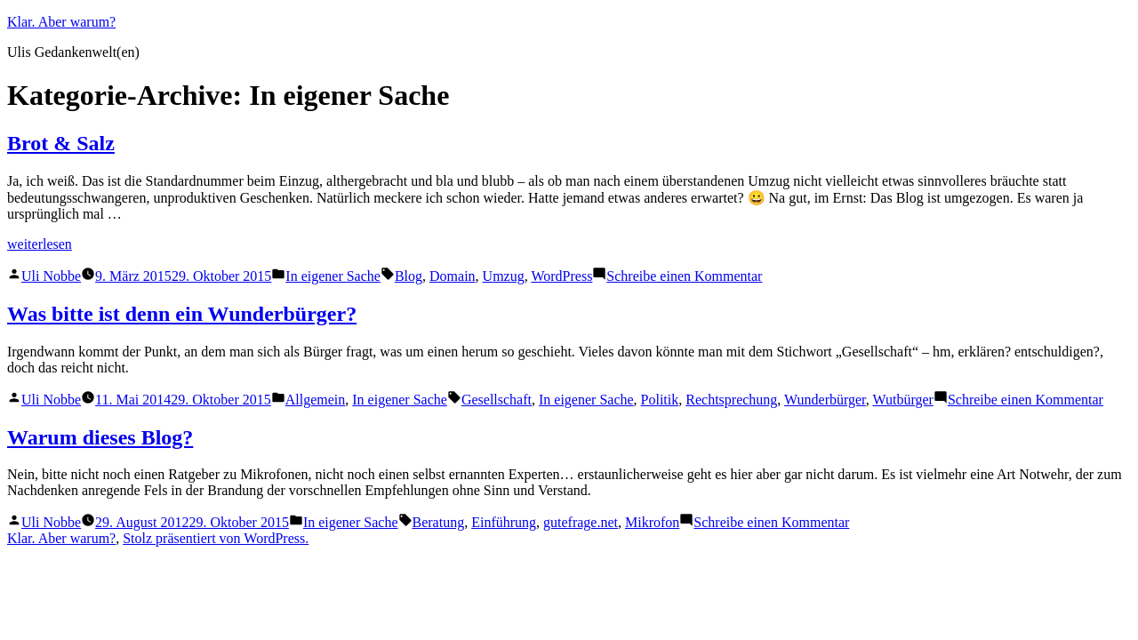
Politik (660, 399)
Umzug (504, 276)
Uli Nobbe (51, 276)
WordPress (561, 276)
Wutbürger (903, 399)
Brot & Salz (61, 143)
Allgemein (315, 399)
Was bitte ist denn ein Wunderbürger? (182, 313)
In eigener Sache (333, 276)
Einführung (503, 522)
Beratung (439, 522)
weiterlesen (39, 244)
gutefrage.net (580, 522)
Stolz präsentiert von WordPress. (216, 538)
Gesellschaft (496, 399)
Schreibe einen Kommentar (684, 276)
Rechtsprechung (731, 399)
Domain (452, 276)
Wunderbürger (825, 399)
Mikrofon (652, 522)
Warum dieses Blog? (100, 437)
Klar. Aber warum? (61, 21)
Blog (408, 276)
